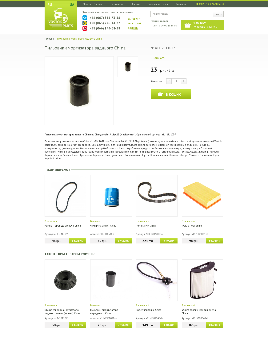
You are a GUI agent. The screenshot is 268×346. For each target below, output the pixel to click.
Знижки (135, 4)
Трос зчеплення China (148, 310)
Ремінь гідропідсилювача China (63, 225)
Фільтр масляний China (103, 225)
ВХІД (201, 4)
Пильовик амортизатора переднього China (104, 311)
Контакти (181, 4)
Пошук (218, 14)
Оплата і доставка (158, 4)
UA (72, 4)
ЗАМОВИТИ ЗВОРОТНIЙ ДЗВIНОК (134, 23)
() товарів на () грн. (205, 25)
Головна (49, 38)
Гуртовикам (117, 4)
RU (49, 4)
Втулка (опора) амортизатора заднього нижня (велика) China (62, 311)
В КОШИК (77, 240)
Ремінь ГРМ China (146, 225)
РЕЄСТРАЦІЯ (217, 4)
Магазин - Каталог (93, 4)
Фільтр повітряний (192, 225)
